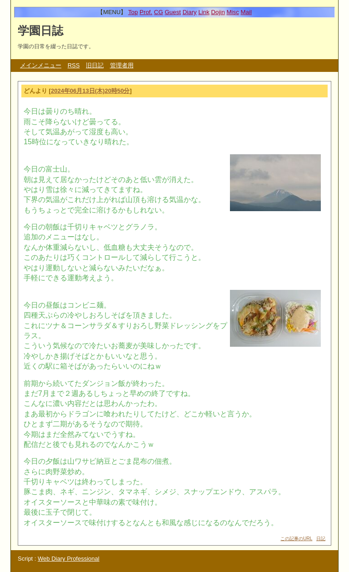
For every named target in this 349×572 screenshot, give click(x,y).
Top (133, 12)
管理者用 (122, 65)
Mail (246, 12)
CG (158, 12)
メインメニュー (40, 65)
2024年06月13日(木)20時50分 (90, 90)
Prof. (146, 12)
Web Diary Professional (69, 558)
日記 (320, 538)
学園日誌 (40, 30)
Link (203, 12)
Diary (190, 12)
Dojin (217, 12)
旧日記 (95, 65)
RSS (74, 65)
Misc (232, 12)
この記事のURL (296, 538)
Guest (173, 12)
